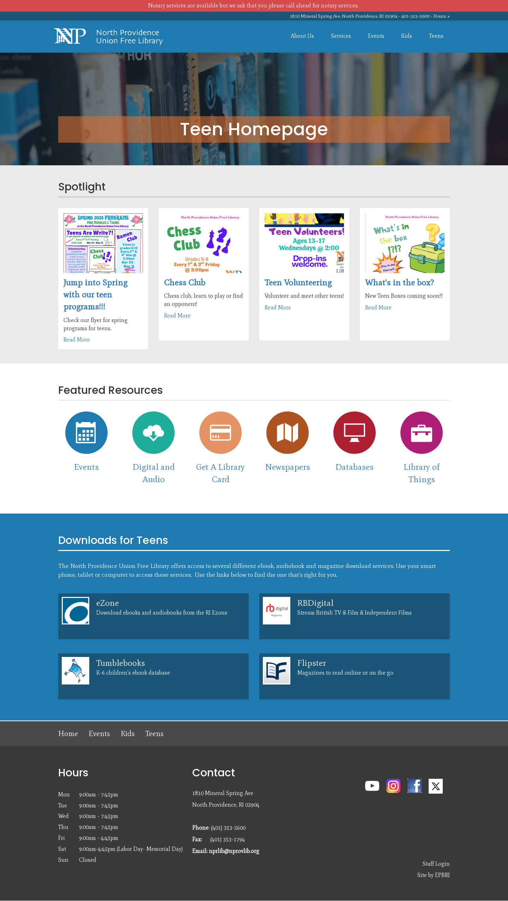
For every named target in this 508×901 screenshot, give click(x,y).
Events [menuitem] (376, 35)
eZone (107, 603)
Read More (77, 339)
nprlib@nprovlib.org (234, 851)
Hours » (441, 16)
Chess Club (184, 282)
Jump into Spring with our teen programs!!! (95, 294)
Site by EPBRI (433, 875)
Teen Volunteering (298, 282)
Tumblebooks (120, 663)
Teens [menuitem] (436, 35)
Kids (128, 733)
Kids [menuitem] (406, 35)
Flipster (311, 663)
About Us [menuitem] (302, 35)
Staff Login (436, 863)
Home (68, 733)
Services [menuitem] (341, 35)
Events (86, 467)
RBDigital (315, 603)
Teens (154, 733)
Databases (354, 467)
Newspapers (287, 467)
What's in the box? (399, 282)
